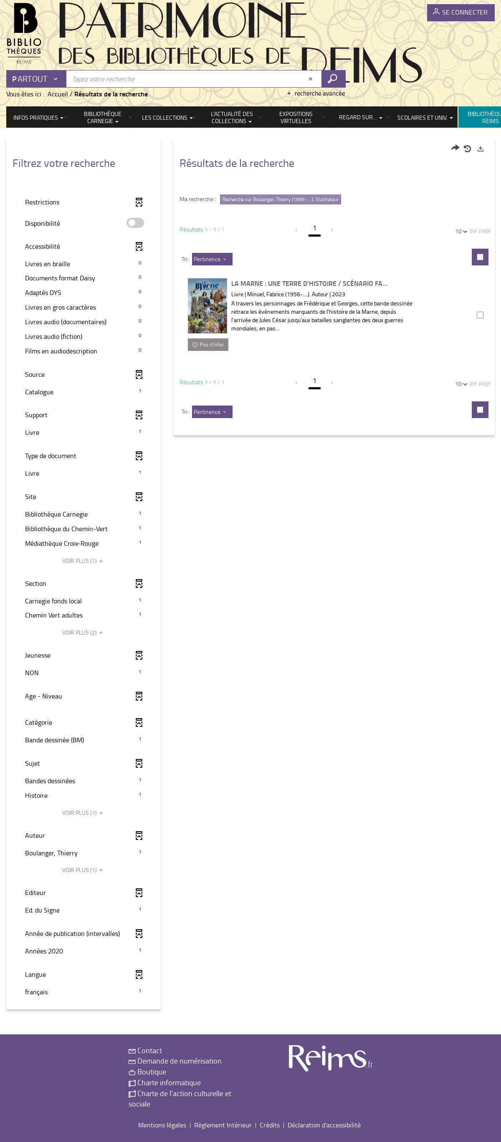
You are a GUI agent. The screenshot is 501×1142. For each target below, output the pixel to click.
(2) (83, 632)
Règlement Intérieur (223, 1124)
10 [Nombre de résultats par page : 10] (459, 231)
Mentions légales (162, 1124)
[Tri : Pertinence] (212, 259)
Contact (145, 1050)
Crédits (270, 1124)
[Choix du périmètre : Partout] (37, 79)
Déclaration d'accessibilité (324, 1124)
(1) (83, 561)
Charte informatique (165, 1082)
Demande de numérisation (175, 1061)
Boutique (147, 1071)
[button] (83, 264)
